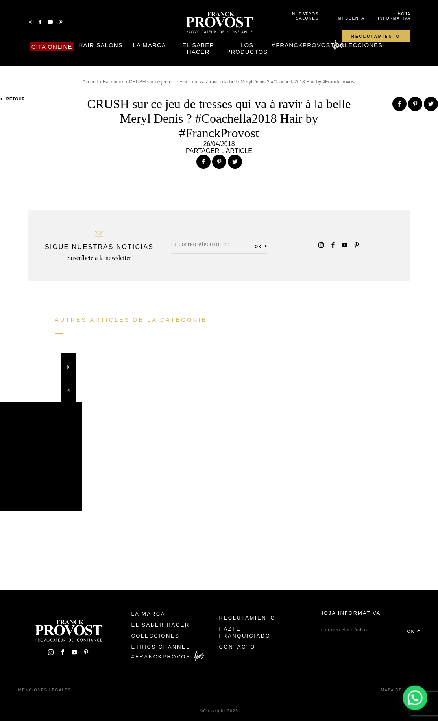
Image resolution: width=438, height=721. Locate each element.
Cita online (51, 46)
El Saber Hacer (198, 48)
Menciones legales (44, 690)
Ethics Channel (160, 647)
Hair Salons (100, 45)
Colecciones (359, 45)
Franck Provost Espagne (219, 23)
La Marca (149, 45)
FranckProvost (305, 45)
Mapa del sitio (400, 690)
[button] (415, 698)
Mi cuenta (351, 18)
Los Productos (247, 48)
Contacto (237, 647)
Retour (12, 99)
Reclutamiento (376, 36)
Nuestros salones (305, 16)
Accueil (90, 82)
